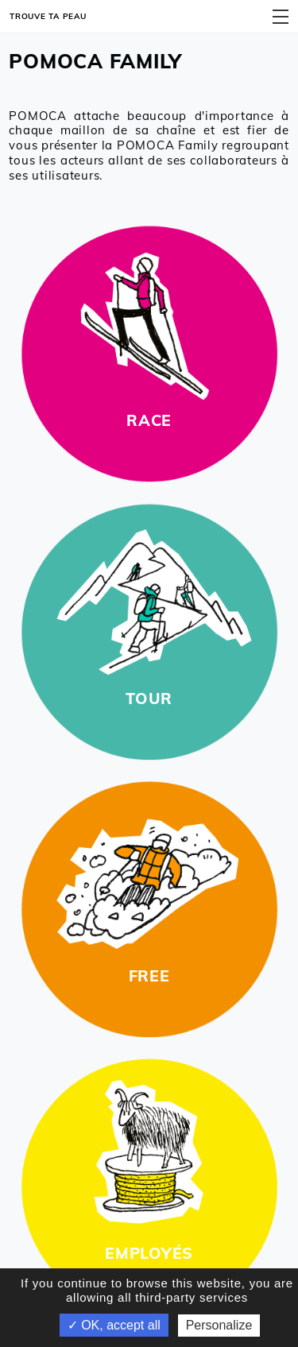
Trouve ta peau (48, 16)
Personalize (219, 1325)
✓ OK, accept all (114, 1325)
